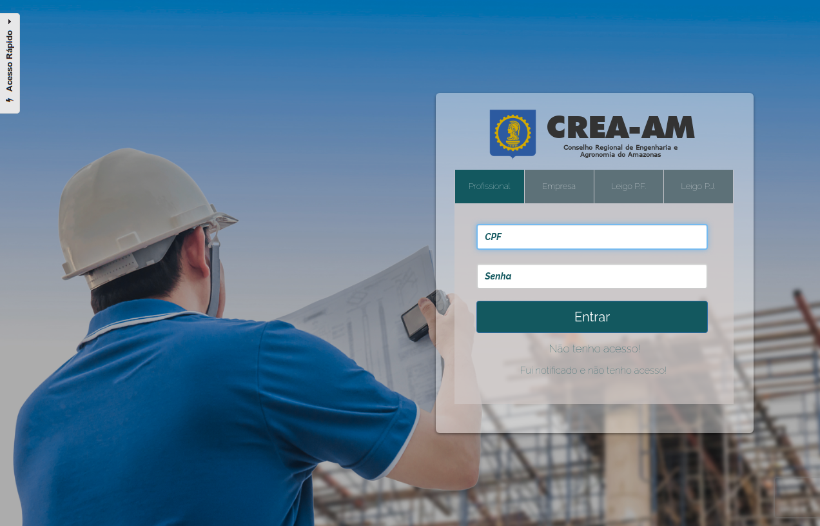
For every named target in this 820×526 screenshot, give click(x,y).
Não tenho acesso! (594, 348)
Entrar (592, 317)
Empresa (559, 186)
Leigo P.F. (628, 186)
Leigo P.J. (698, 186)
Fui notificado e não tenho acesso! (593, 370)
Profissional (490, 186)
